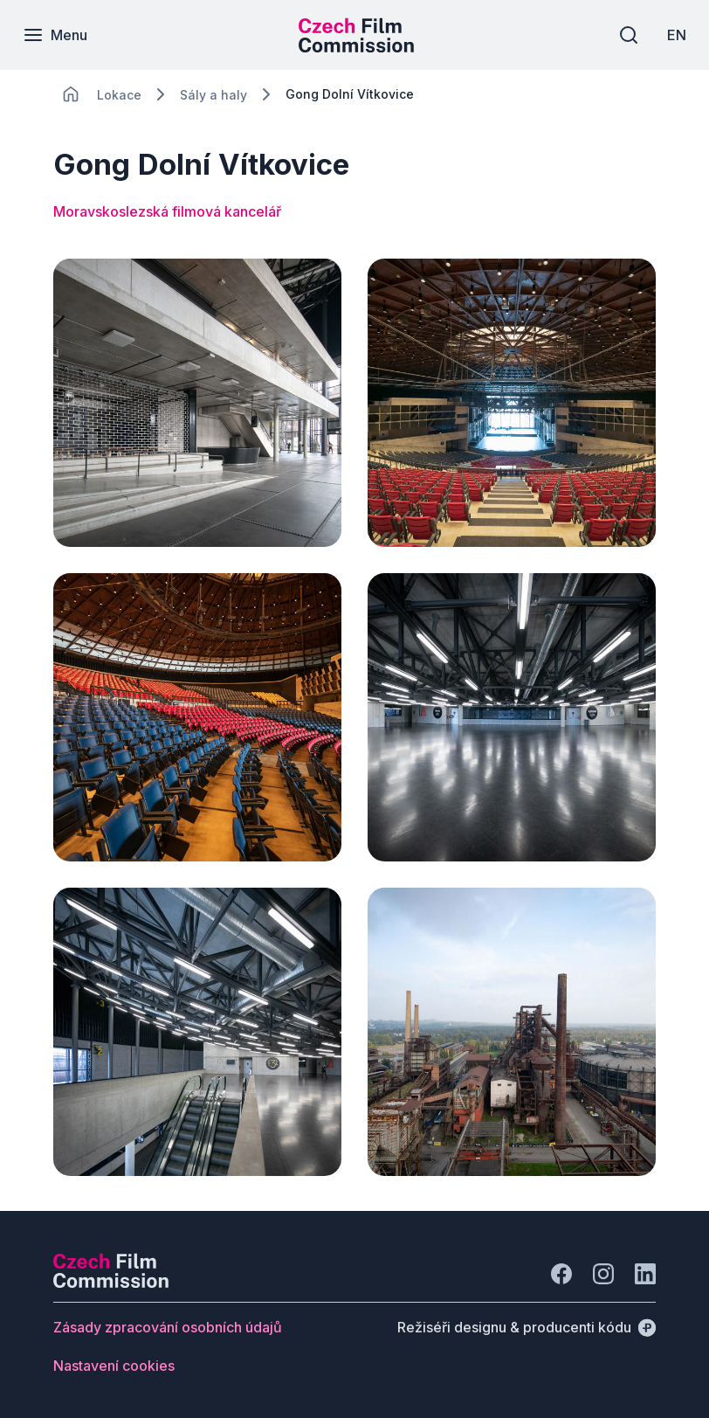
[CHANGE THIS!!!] (70, 94)
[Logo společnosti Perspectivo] (111, 1282)
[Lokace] (119, 95)
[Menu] (58, 35)
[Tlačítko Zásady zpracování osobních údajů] (167, 1327)
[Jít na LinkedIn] (645, 1274)
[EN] (673, 35)
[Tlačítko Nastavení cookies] (114, 1365)
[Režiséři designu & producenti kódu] (526, 1327)
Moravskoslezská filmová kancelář (167, 211)
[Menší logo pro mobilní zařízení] (356, 47)
